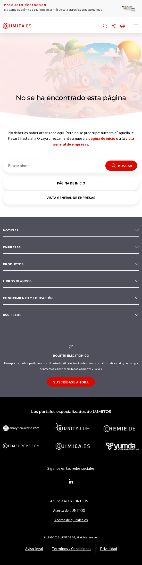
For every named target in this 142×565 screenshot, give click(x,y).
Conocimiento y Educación (28, 298)
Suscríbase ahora (71, 382)
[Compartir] (113, 26)
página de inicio (101, 138)
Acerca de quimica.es (71, 519)
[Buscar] (105, 26)
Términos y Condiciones (71, 548)
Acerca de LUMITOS (69, 510)
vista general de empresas (71, 197)
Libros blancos (17, 281)
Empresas (12, 247)
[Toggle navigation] (136, 26)
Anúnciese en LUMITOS (69, 501)
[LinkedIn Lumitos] (71, 481)
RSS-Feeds (12, 315)
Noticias (11, 230)
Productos (13, 264)
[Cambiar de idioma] (122, 26)
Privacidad (108, 548)
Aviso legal (34, 548)
